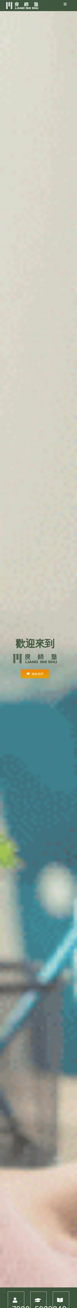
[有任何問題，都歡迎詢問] (35, 673)
